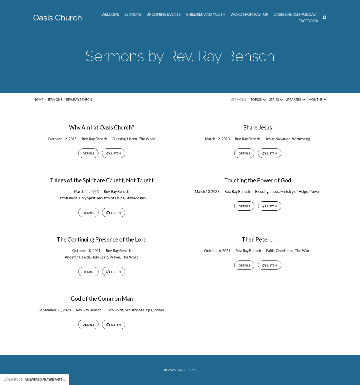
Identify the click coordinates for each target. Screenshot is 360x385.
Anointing (72, 257)
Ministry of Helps (110, 198)
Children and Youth (205, 14)
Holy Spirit (87, 198)
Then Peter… (258, 239)
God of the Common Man (102, 298)
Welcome (110, 14)
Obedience (284, 251)
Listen (132, 139)
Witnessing (301, 139)
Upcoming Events (163, 14)
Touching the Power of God (257, 180)
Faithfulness (68, 198)
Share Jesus (258, 127)
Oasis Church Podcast (296, 14)
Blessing (119, 139)
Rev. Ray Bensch (79, 100)
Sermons (132, 14)
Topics (258, 100)
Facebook (308, 21)
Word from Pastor (249, 14)
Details (88, 153)
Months (317, 100)
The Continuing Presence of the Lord (102, 239)
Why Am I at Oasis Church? (101, 127)
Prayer (115, 257)
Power (314, 191)
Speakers (295, 100)
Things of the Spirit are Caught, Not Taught (102, 180)
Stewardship (136, 198)
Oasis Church (57, 17)
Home (38, 100)
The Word (146, 139)
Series (276, 100)
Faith (86, 257)
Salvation (283, 139)
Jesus (270, 139)
